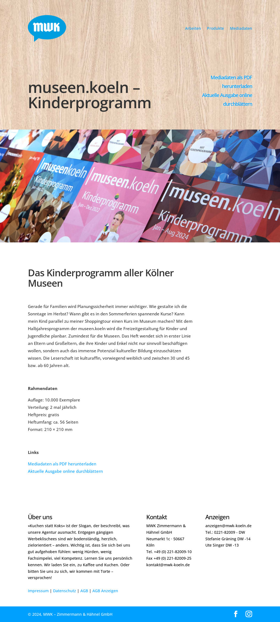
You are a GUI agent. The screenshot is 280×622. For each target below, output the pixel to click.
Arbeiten (193, 28)
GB (85, 590)
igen (114, 590)
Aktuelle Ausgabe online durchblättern (65, 471)
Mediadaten (241, 28)
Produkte (215, 28)
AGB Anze (101, 590)
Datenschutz (64, 590)
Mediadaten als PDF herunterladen (62, 464)
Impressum (38, 590)
